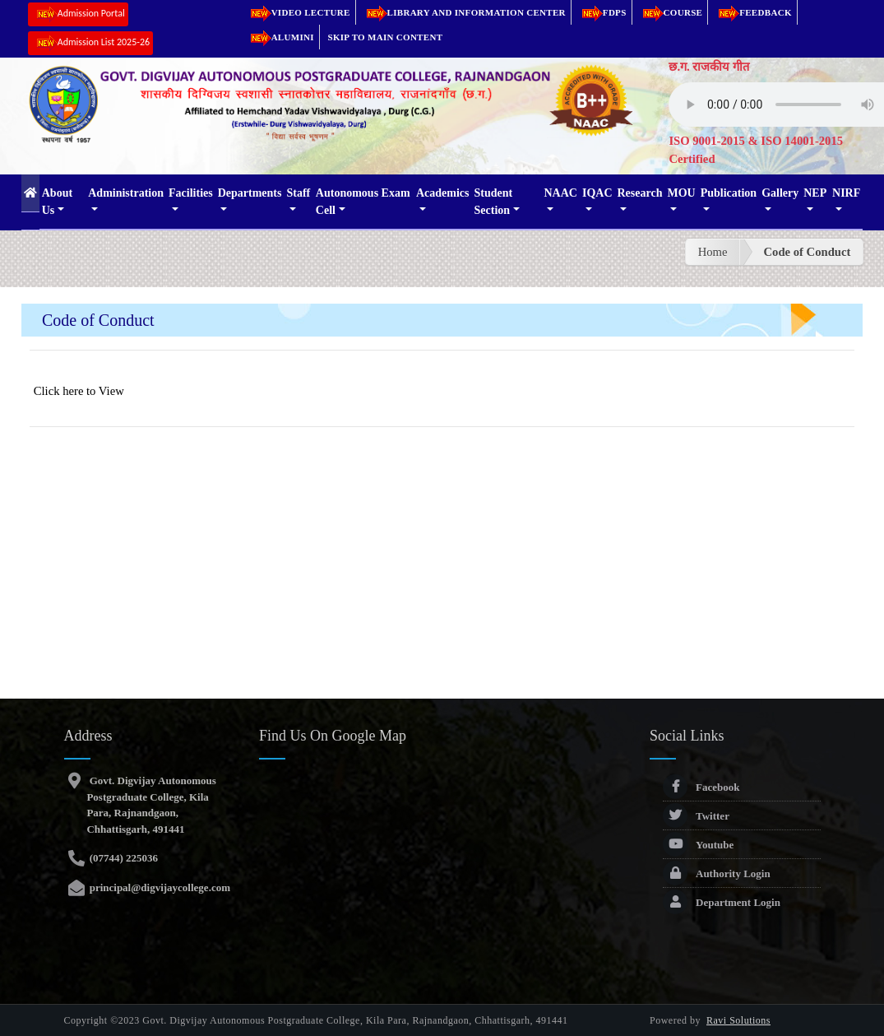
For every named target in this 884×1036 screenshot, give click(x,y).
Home (713, 251)
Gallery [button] (779, 193)
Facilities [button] (191, 193)
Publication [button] (729, 193)
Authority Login (717, 873)
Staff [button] (298, 193)
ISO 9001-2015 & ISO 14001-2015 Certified (756, 149)
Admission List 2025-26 (90, 43)
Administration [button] (126, 193)
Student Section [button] (493, 201)
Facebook (701, 787)
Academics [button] (443, 193)
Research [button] (640, 193)
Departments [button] (250, 193)
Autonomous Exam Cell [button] (363, 201)
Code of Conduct (806, 251)
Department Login (721, 902)
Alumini (279, 37)
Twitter (696, 816)
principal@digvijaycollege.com (158, 887)
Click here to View (79, 390)
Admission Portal (78, 14)
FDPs (601, 12)
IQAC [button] (597, 193)
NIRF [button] (846, 193)
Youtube (698, 845)
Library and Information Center (463, 12)
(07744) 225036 (122, 858)
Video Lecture (297, 12)
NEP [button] (814, 193)
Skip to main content (385, 37)
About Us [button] (57, 201)
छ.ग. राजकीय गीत (709, 66)
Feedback (752, 12)
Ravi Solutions (738, 1020)
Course (670, 12)
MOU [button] (681, 193)
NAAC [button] (560, 193)
